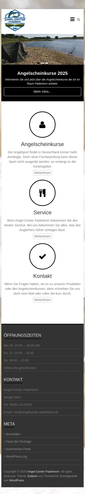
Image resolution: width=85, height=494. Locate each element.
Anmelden (13, 434)
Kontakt (42, 276)
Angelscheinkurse (42, 144)
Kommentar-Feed (18, 449)
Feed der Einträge (19, 441)
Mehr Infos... (42, 91)
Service (42, 212)
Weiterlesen (42, 173)
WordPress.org (16, 456)
